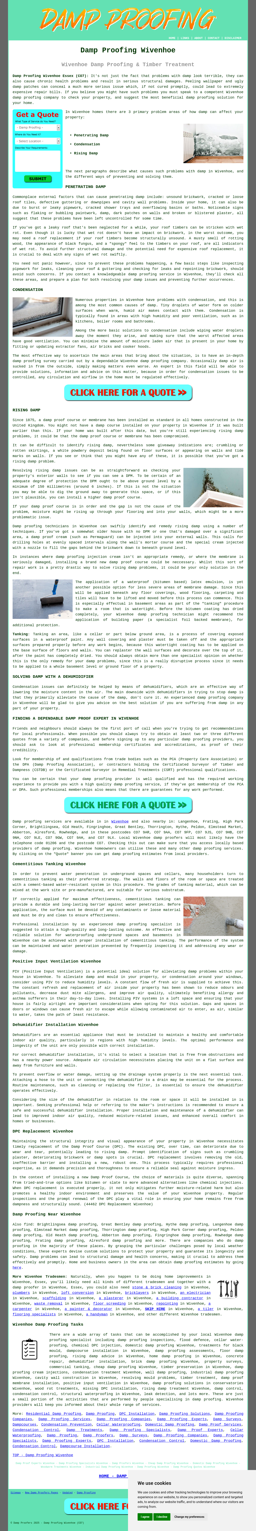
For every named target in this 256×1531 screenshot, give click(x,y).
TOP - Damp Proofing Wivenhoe (43, 1455)
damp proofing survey (34, 361)
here (17, 1268)
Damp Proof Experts (200, 1430)
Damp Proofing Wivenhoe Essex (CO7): (51, 76)
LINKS (185, 38)
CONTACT (214, 38)
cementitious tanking (148, 899)
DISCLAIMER (233, 38)
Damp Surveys (227, 1419)
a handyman (97, 1314)
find (28, 1224)
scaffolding (54, 1298)
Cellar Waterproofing (118, 1425)
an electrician (195, 1293)
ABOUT (198, 38)
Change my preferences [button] (189, 1516)
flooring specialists (34, 1314)
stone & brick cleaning (156, 1287)
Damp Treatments (84, 1430)
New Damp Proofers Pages (41, 1492)
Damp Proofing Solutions (184, 1414)
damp (203, 112)
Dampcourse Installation (85, 1446)
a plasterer (111, 1298)
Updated (67, 1492)
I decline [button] (162, 1516)
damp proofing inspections (146, 1340)
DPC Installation (136, 1414)
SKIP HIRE (155, 1309)
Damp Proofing (100, 1414)
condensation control (34, 1394)
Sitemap (16, 1492)
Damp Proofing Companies (124, 1419)
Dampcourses (24, 1425)
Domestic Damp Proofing (169, 1425)
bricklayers (137, 1293)
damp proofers (168, 838)
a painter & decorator (88, 1309)
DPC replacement (40, 1188)
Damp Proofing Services (64, 1419)
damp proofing (27, 98)
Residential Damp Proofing (53, 1414)
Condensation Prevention (66, 1425)
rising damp (114, 1152)
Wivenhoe (120, 822)
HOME (172, 38)
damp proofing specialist (144, 924)
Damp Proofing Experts (182, 1419)
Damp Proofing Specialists (140, 1430)
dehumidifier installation (66, 1055)
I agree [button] (145, 1516)
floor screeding (109, 1304)
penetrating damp (126, 197)
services (232, 849)
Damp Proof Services (220, 1425)
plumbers (21, 1293)
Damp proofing (27, 822)
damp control (227, 1389)
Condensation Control (36, 1430)
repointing (167, 1304)
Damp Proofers (98, 1435)
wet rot (96, 233)
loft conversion (77, 1293)
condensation (201, 300)
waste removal (48, 1304)
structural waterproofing (87, 1394)
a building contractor (179, 1298)
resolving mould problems (148, 1378)
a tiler (206, 1309)
